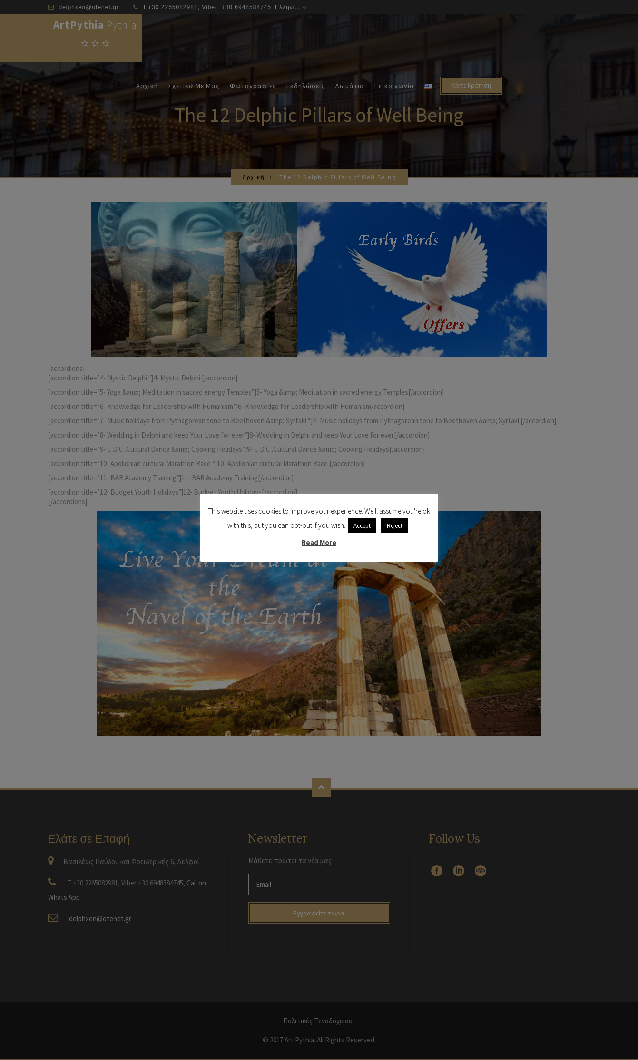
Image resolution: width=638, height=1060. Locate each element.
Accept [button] (362, 526)
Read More (319, 542)
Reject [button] (394, 526)
